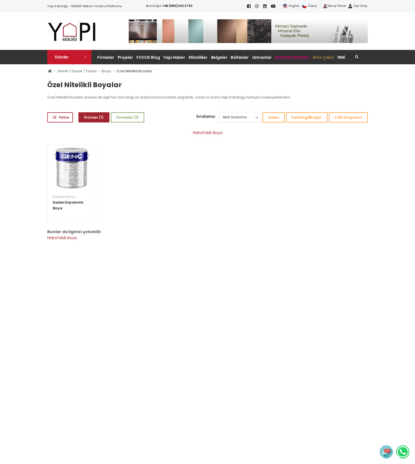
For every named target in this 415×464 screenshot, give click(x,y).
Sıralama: (206, 116)
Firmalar (105, 57)
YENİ (341, 57)
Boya (106, 71)
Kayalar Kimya (64, 196)
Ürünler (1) (94, 117)
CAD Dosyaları (348, 117)
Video (273, 117)
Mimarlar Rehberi (292, 57)
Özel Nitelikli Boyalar (134, 71)
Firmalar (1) (127, 117)
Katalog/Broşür (306, 117)
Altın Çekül (323, 57)
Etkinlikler (198, 57)
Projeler (125, 57)
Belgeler (219, 57)
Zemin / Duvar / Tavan (77, 71)
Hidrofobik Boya (207, 132)
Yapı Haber (174, 57)
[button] (69, 57)
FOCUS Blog (148, 57)
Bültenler (240, 57)
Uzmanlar (262, 57)
